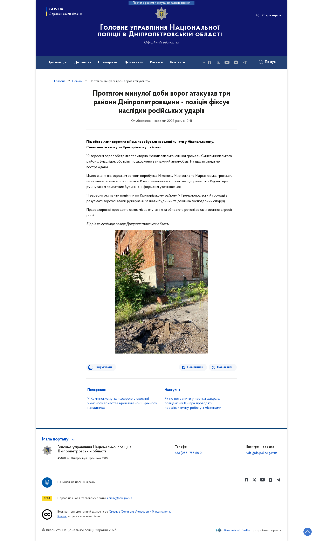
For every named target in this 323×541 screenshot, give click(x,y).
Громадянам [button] (107, 62)
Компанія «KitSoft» (237, 530)
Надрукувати (103, 367)
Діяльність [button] (82, 62)
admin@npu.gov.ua (119, 498)
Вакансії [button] (156, 62)
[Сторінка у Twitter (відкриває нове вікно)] (218, 62)
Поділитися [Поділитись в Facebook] (195, 367)
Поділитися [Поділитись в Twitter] (225, 367)
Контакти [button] (177, 62)
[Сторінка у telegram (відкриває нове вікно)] (244, 62)
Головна (59, 81)
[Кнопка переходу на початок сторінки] (307, 532)
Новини (77, 81)
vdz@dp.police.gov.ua (261, 453)
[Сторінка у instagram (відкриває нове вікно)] (235, 62)
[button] (59, 439)
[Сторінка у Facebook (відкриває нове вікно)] (209, 62)
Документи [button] (133, 62)
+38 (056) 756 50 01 (189, 453)
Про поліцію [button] (57, 62)
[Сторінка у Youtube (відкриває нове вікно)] (227, 62)
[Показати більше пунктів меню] (204, 62)
